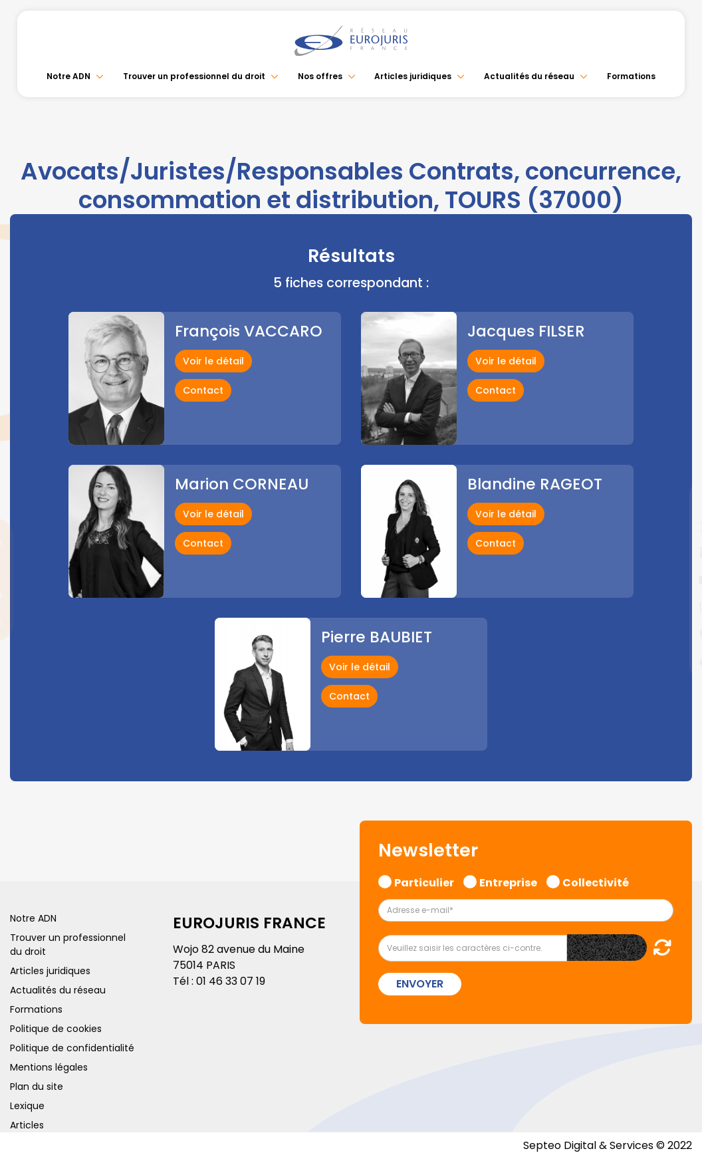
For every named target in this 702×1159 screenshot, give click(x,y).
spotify (675, 633)
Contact (203, 390)
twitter (675, 526)
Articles (27, 1125)
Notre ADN (68, 76)
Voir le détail (213, 361)
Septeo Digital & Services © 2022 (607, 1145)
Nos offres (320, 76)
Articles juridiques (412, 76)
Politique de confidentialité (72, 1048)
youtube (675, 579)
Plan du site (36, 1086)
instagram (675, 606)
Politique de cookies (56, 1028)
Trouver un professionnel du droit (194, 76)
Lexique (27, 1105)
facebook (675, 500)
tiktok (675, 659)
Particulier (424, 881)
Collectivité (595, 881)
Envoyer (419, 983)
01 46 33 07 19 (230, 981)
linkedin (675, 553)
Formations (631, 76)
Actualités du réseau (529, 76)
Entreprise (508, 881)
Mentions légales (49, 1067)
